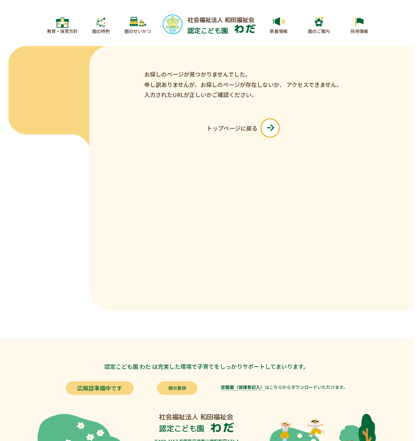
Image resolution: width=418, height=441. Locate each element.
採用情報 (359, 31)
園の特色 (101, 31)
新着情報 (279, 31)
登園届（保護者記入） (243, 387)
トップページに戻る (243, 128)
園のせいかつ (137, 31)
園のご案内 (319, 31)
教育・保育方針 (62, 31)
